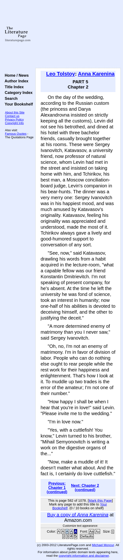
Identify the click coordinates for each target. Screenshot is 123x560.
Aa (91, 531)
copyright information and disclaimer (84, 555)
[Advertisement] (78, 34)
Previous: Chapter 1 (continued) (57, 487)
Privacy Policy (14, 119)
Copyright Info (14, 123)
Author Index (15, 81)
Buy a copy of (77, 514)
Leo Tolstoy (60, 74)
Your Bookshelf (18, 104)
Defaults (87, 536)
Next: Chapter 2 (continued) (85, 488)
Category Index (18, 92)
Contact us (12, 116)
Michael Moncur (103, 545)
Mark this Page (100, 500)
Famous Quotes (15, 133)
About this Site (15, 112)
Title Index (13, 87)
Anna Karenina (96, 74)
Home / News (16, 75)
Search (10, 98)
